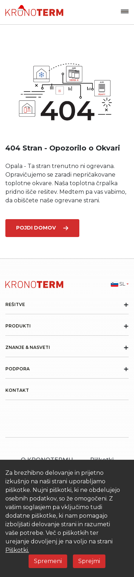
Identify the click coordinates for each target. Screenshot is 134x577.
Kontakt (17, 390)
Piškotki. (17, 550)
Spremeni (48, 561)
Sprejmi (89, 561)
